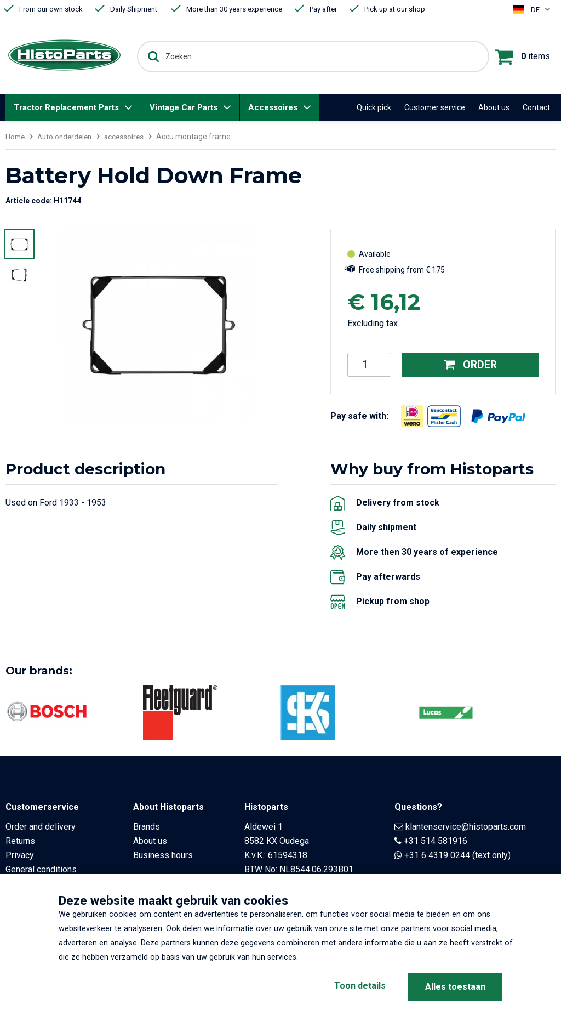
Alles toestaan (455, 987)
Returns (20, 840)
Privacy (19, 854)
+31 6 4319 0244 (437, 854)
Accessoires (272, 107)
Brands (146, 826)
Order (470, 364)
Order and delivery (40, 826)
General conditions (41, 869)
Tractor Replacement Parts (66, 107)
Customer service (434, 107)
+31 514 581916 (435, 840)
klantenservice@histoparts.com (465, 826)
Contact (536, 107)
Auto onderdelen (68, 136)
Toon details (357, 987)
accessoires (130, 136)
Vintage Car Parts (183, 107)
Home (15, 136)
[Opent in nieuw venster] (412, 416)
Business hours (163, 854)
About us (494, 107)
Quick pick (374, 107)
